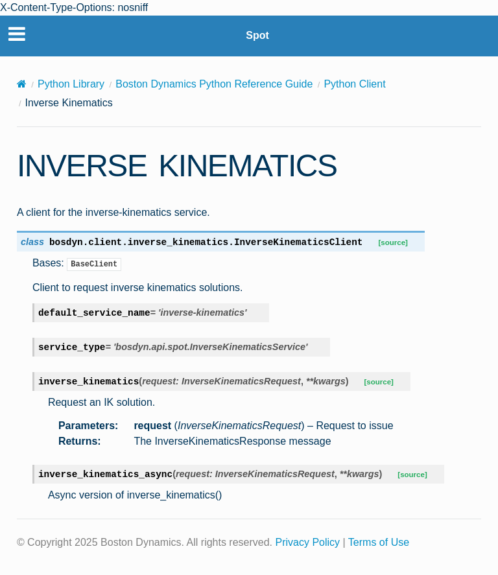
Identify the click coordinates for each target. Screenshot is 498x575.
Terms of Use (378, 542)
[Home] (22, 83)
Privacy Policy (308, 542)
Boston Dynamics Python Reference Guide (214, 83)
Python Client (354, 83)
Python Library (71, 83)
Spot (257, 35)
